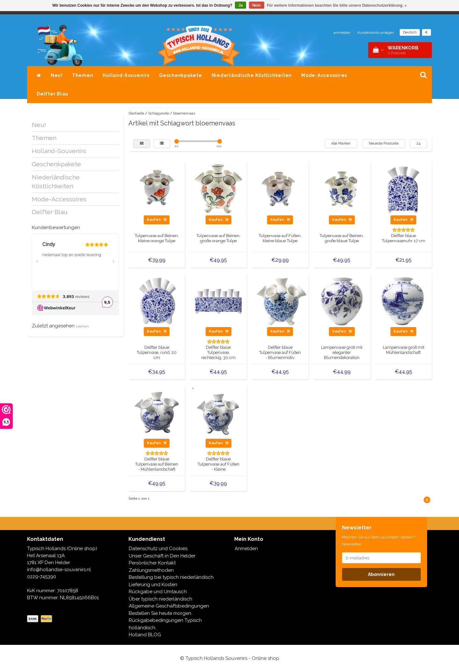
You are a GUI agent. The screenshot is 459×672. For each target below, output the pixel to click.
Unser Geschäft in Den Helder (162, 556)
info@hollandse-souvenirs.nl (59, 569)
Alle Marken (341, 143)
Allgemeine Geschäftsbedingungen (169, 606)
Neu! (56, 75)
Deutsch (410, 32)
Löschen (82, 326)
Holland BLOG (145, 635)
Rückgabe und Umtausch (158, 591)
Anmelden (246, 548)
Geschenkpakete (180, 75)
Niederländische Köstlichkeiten (252, 75)
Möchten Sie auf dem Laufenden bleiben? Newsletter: (378, 540)
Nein (256, 5)
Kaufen (156, 220)
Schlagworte (158, 113)
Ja (240, 5)
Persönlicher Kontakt (152, 563)
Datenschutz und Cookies (158, 548)
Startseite (136, 113)
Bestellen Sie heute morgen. (160, 613)
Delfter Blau (52, 93)
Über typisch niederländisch (160, 599)
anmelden (342, 33)
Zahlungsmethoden (151, 570)
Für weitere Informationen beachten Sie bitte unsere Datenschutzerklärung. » (337, 5)
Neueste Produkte (383, 143)
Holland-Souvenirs (126, 75)
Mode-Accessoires (324, 75)
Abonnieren (381, 574)
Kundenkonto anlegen (375, 33)
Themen (82, 75)
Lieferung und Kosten (153, 584)
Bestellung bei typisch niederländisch (171, 577)
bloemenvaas (184, 113)
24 (418, 143)
